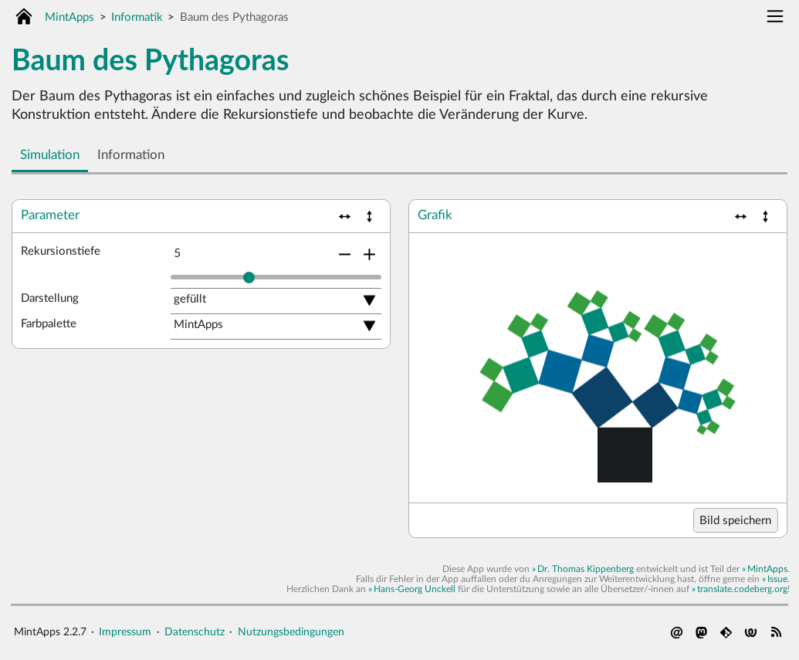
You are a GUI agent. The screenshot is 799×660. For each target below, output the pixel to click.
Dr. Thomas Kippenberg (585, 569)
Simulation (50, 155)
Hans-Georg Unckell (414, 589)
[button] (344, 216)
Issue (777, 579)
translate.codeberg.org (742, 589)
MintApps (69, 17)
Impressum (125, 632)
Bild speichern (735, 520)
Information (130, 155)
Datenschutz (194, 632)
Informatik (137, 17)
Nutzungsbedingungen (291, 632)
